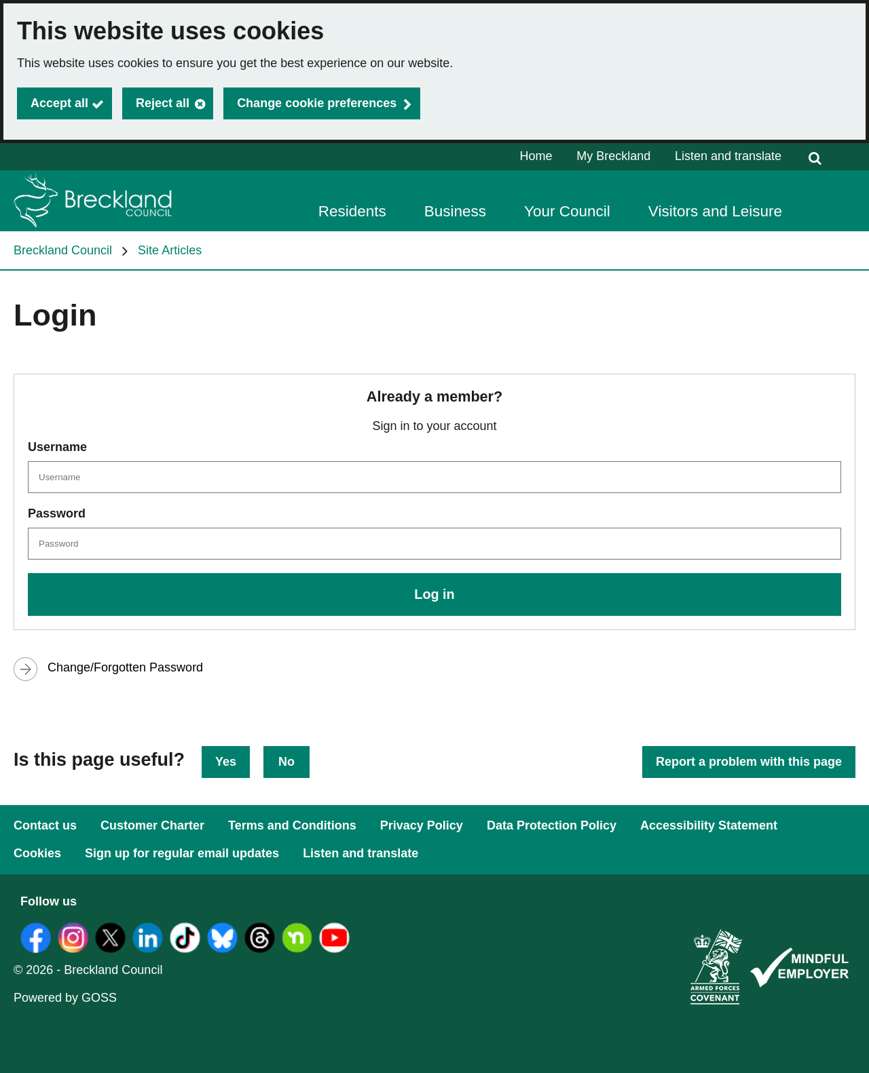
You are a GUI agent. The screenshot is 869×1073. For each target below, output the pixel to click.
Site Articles (170, 250)
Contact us (45, 825)
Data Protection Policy (551, 825)
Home (536, 156)
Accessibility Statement (708, 825)
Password (57, 513)
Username (57, 447)
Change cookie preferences (316, 103)
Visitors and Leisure (715, 211)
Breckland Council (63, 250)
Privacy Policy (421, 825)
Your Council (567, 211)
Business (455, 211)
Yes (225, 761)
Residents (352, 211)
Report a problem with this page (749, 761)
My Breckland (613, 156)
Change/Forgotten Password (125, 667)
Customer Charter (152, 825)
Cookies (37, 853)
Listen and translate (728, 156)
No (286, 761)
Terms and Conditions (292, 825)
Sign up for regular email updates (182, 853)
